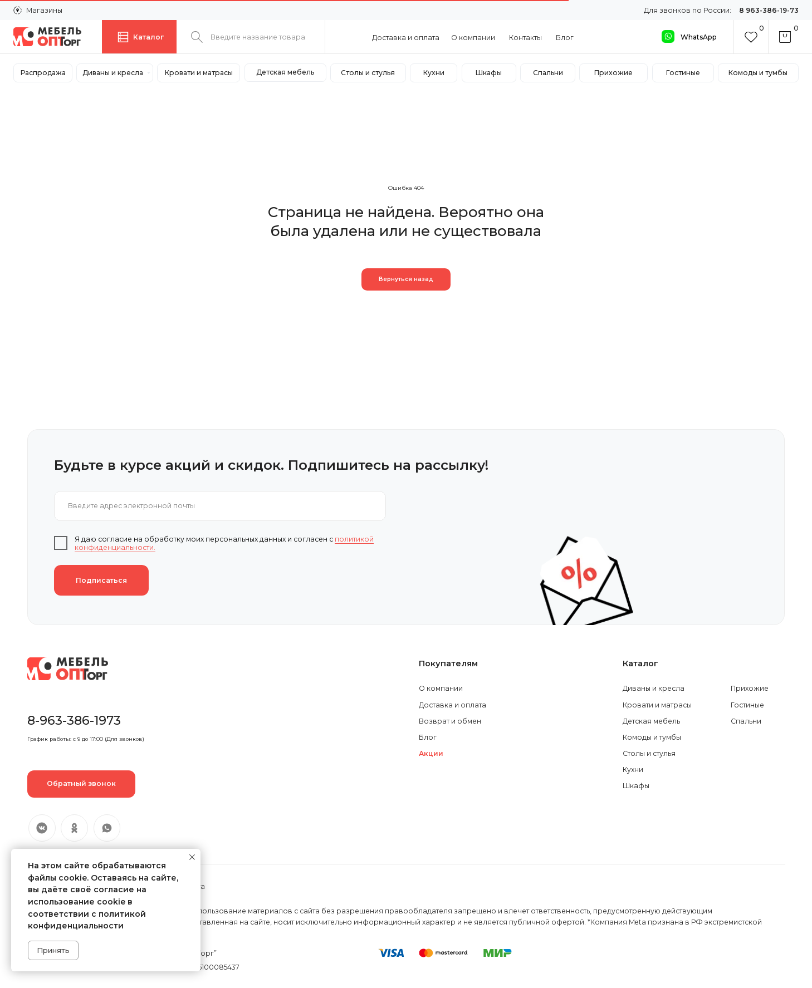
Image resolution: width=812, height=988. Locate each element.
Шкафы (636, 785)
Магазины (44, 10)
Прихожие (750, 688)
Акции (431, 753)
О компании (473, 37)
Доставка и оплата (405, 37)
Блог (565, 37)
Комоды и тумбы (652, 737)
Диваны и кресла (653, 688)
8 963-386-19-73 (769, 10)
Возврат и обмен (450, 721)
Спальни (746, 721)
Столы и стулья (649, 753)
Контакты (525, 37)
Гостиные (747, 705)
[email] (219, 506)
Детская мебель (651, 721)
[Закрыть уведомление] (192, 857)
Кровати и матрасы (657, 705)
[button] (81, 784)
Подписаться (101, 580)
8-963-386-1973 (74, 720)
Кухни (633, 769)
